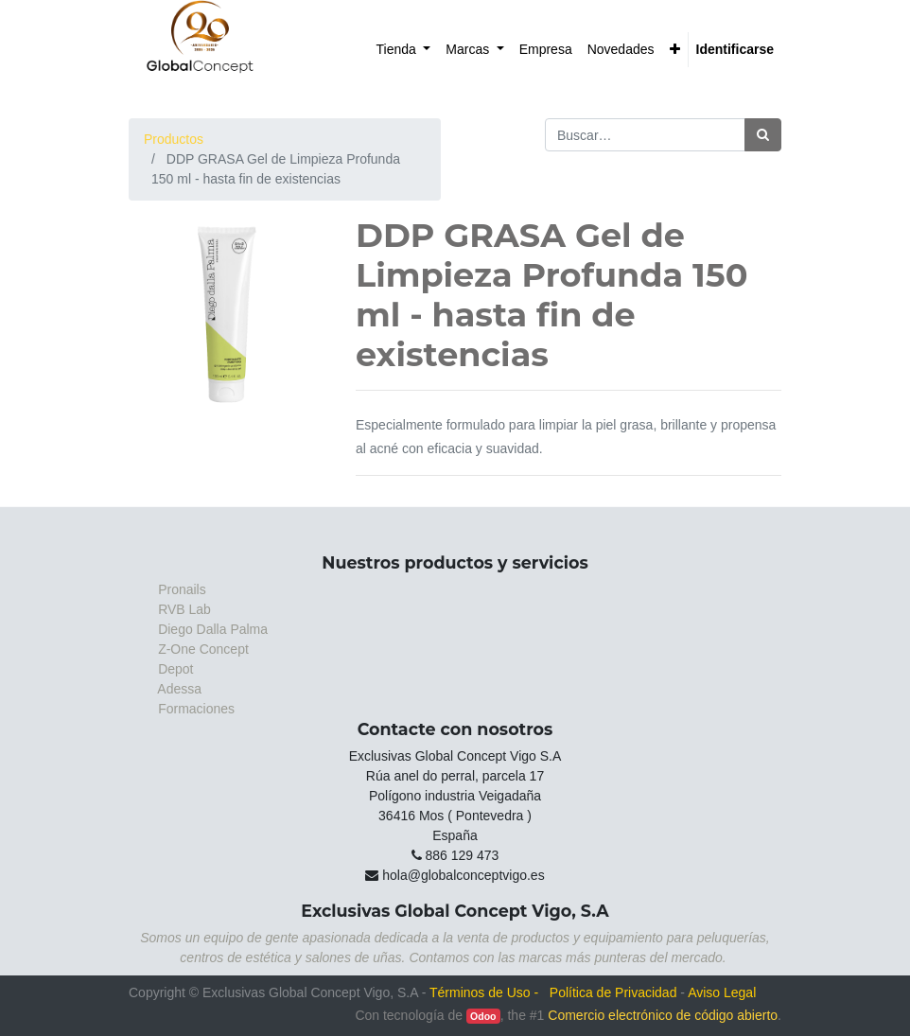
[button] (675, 49)
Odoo (483, 1016)
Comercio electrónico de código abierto (663, 1015)
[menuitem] (404, 49)
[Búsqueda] (762, 134)
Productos (173, 139)
